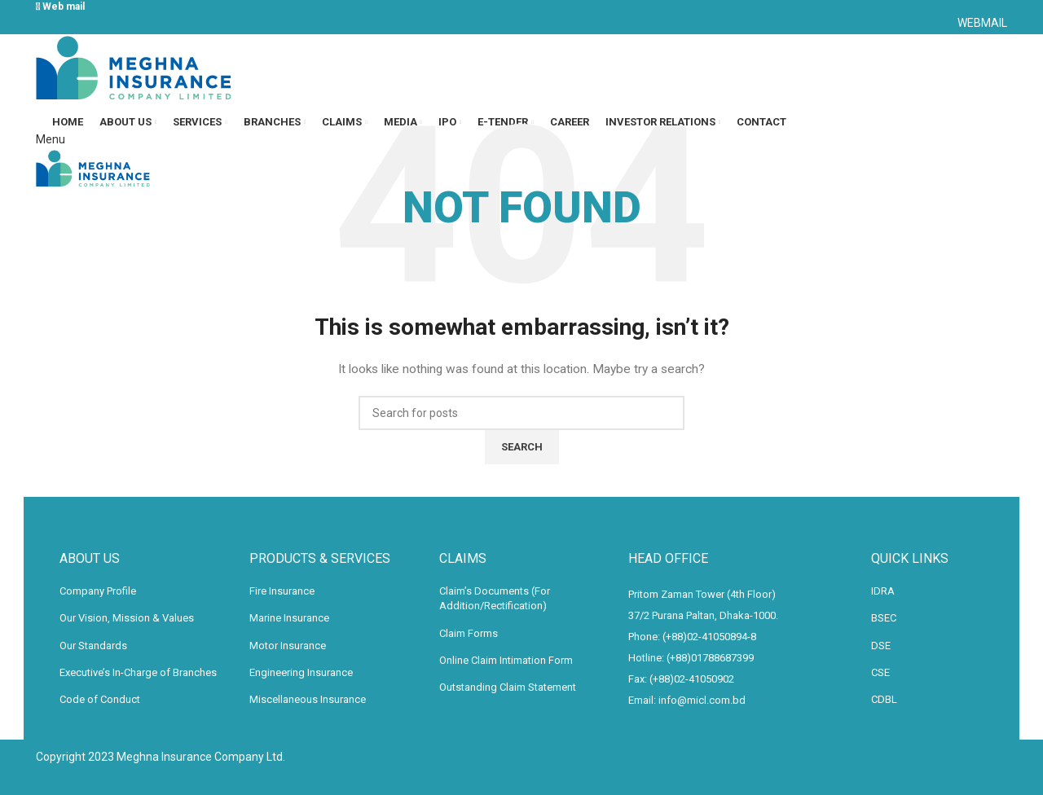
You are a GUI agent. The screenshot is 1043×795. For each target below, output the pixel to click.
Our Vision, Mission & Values (126, 618)
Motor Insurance (287, 645)
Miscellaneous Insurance (307, 699)
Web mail (61, 6)
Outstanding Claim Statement (507, 687)
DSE (881, 645)
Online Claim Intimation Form (506, 660)
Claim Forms (468, 633)
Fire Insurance (282, 591)
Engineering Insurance (301, 672)
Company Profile (97, 591)
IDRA (883, 591)
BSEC (883, 618)
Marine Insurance (289, 618)
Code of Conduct (99, 699)
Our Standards (93, 645)
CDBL (884, 699)
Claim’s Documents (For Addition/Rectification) (494, 598)
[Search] (521, 413)
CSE (880, 672)
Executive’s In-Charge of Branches (138, 672)
